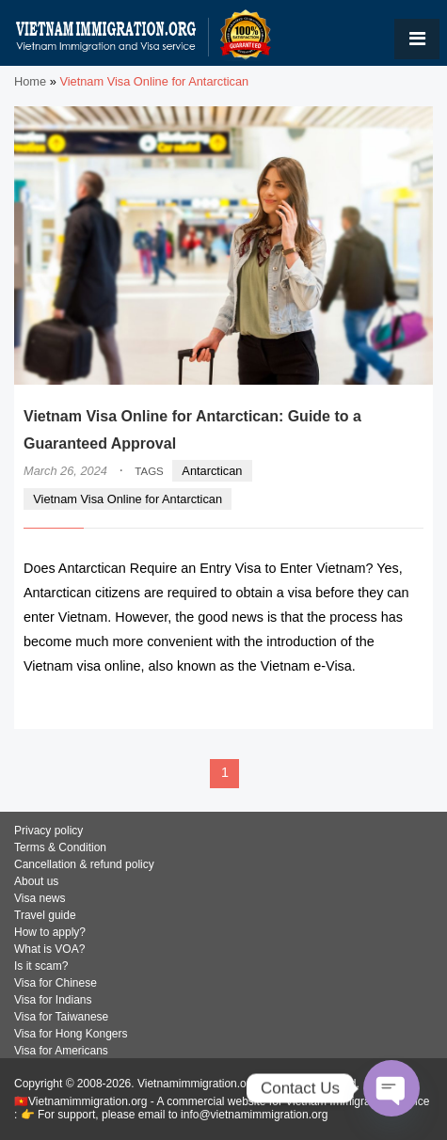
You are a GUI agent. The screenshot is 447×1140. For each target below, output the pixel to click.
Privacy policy (48, 830)
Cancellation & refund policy (84, 864)
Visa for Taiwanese (61, 1016)
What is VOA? (49, 949)
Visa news (39, 898)
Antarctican (212, 471)
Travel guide (45, 915)
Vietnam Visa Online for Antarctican (127, 499)
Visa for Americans (61, 1050)
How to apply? (50, 932)
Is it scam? (41, 966)
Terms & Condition (60, 847)
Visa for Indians (53, 999)
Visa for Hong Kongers (71, 1033)
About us (36, 881)
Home (30, 81)
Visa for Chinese (55, 983)
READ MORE (366, 702)
